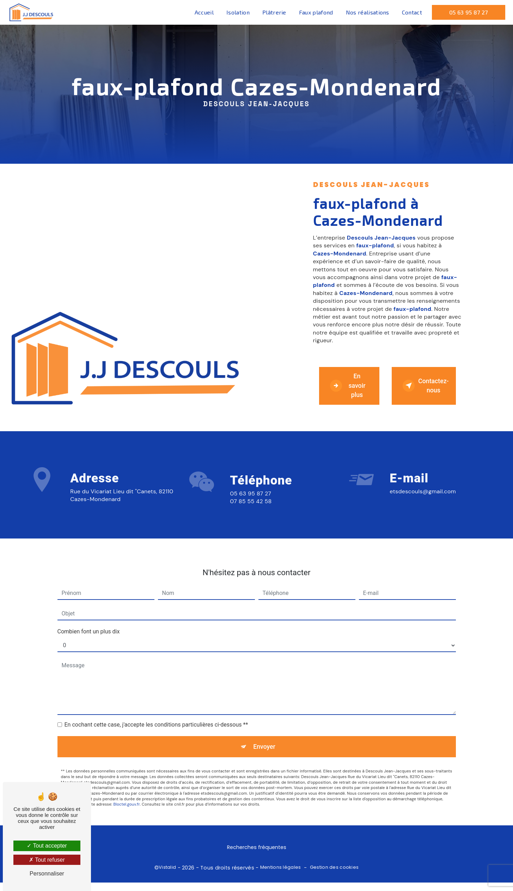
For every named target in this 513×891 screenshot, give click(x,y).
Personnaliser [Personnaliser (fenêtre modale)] (47, 874)
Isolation (237, 12)
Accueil (202, 12)
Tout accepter (47, 846)
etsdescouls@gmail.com (423, 479)
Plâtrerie (273, 12)
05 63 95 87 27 (467, 12)
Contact (411, 12)
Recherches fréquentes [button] (256, 855)
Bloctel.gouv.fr (126, 795)
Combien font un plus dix (88, 619)
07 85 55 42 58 (250, 525)
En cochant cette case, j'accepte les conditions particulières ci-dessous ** (156, 713)
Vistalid (167, 876)
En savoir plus (351, 388)
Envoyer (264, 736)
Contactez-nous (431, 388)
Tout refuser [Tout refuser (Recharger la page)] (47, 860)
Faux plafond (315, 12)
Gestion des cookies (334, 876)
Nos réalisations (366, 12)
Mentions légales (280, 876)
